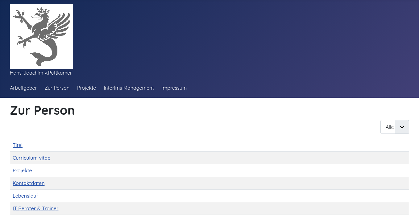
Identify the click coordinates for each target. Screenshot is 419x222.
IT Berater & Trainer (35, 208)
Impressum (174, 88)
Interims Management (129, 88)
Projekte (86, 88)
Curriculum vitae (31, 158)
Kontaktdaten (29, 183)
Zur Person (56, 88)
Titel (18, 145)
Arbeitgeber (23, 88)
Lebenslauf (25, 196)
